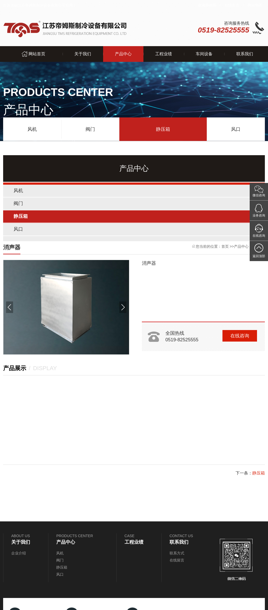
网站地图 (255, 5)
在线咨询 (239, 335)
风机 (32, 128)
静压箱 (163, 128)
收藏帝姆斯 (207, 5)
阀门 (90, 128)
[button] (9, 307)
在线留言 (232, 5)
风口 (236, 128)
